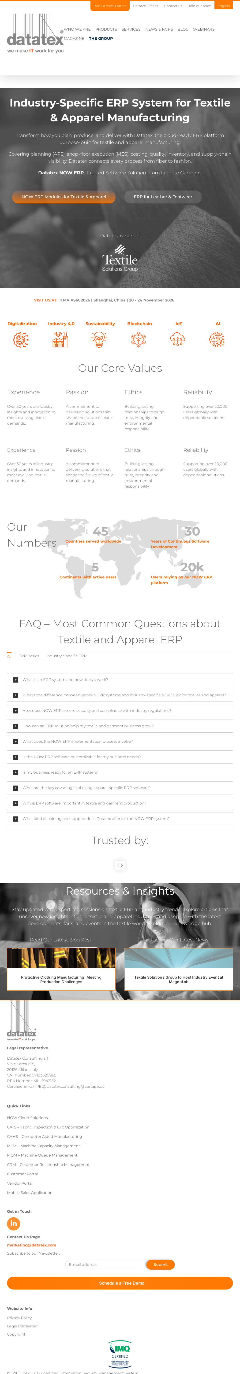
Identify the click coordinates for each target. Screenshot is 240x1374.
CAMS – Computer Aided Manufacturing (44, 1136)
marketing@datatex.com (31, 1245)
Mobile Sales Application (29, 1192)
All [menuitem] (9, 656)
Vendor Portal (20, 1183)
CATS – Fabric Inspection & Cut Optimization (48, 1127)
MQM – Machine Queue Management (42, 1155)
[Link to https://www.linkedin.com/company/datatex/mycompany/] (13, 1223)
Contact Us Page (23, 1237)
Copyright (16, 1334)
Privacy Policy (19, 1318)
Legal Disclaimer (22, 1326)
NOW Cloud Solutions (27, 1118)
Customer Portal (22, 1174)
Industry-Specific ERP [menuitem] (66, 656)
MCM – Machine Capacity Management (43, 1146)
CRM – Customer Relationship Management (48, 1164)
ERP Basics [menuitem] (29, 656)
